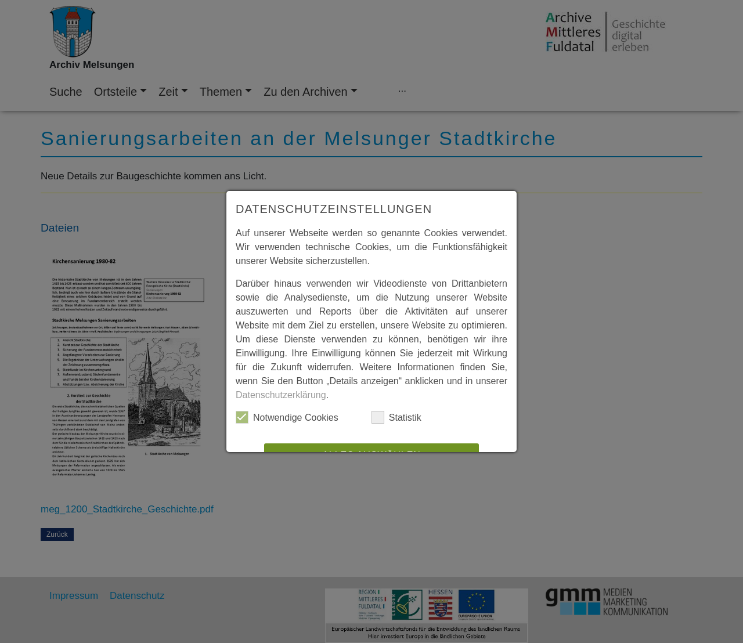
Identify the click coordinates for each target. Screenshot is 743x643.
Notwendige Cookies (287, 417)
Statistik (396, 417)
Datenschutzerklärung (281, 395)
